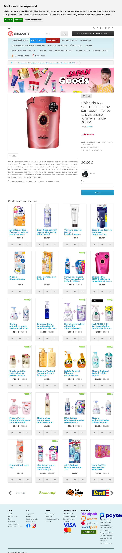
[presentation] (10, 493)
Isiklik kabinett (68, 514)
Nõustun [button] (8, 20)
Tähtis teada (12, 516)
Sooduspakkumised (52, 519)
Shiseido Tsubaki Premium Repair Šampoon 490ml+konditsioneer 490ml (48, 375)
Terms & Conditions (15, 527)
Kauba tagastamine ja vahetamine (32, 519)
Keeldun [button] (18, 20)
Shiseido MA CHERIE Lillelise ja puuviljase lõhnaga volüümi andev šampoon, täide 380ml (101, 282)
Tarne (10, 519)
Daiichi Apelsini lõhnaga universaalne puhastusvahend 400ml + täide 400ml (73, 376)
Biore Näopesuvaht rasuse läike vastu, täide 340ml (47, 232)
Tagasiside (30, 514)
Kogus (83, 181)
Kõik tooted (49, 516)
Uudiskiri (66, 522)
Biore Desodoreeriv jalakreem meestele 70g (102, 232)
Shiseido (90, 127)
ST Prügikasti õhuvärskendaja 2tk (72, 467)
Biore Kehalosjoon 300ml (46, 278)
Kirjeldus (13, 156)
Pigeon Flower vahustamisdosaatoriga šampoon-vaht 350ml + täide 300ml (22, 422)
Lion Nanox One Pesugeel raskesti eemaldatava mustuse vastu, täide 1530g (18, 234)
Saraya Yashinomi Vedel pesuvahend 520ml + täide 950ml (74, 280)
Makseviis (11, 522)
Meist (10, 514)
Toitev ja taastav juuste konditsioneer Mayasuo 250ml (73, 233)
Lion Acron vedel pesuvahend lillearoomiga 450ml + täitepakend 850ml (47, 469)
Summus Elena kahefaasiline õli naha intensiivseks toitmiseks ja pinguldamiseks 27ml (46, 329)
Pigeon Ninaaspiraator (17, 278)
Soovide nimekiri (69, 519)
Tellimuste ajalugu (69, 516)
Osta (97, 192)
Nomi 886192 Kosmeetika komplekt (99, 467)
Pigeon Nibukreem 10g (19, 466)
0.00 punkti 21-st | (93, 34)
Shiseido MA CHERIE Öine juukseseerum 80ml (44, 421)
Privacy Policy (13, 524)
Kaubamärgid (50, 514)
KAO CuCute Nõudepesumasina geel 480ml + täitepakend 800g (74, 421)
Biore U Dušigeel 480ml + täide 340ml (100, 373)
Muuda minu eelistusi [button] (33, 20)
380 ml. (88, 174)
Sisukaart (48, 522)
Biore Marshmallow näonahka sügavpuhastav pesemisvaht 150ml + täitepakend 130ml (74, 329)
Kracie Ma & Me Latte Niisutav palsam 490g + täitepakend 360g (19, 374)
